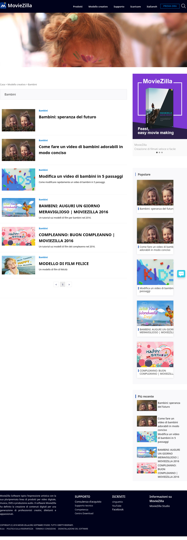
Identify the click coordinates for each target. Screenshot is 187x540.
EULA (2, 532)
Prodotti (78, 6)
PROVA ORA (170, 6)
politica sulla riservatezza (20, 532)
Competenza (82, 513)
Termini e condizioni (46, 532)
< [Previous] (56, 284)
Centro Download (85, 517)
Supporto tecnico (85, 509)
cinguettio (118, 505)
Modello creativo (98, 6)
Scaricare (135, 6)
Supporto (119, 6)
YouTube (117, 509)
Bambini (31, 84)
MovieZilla (22, 6)
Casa (2, 84)
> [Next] (69, 284)
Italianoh (152, 6)
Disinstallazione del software (73, 532)
